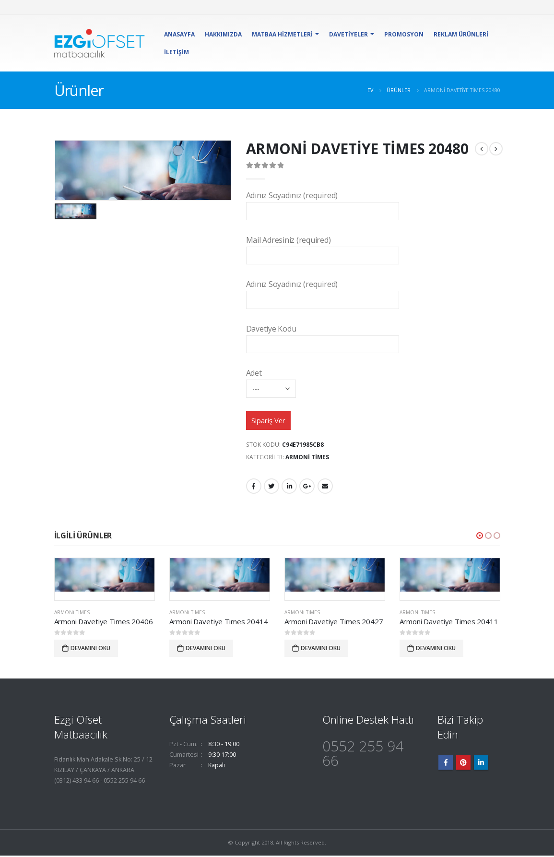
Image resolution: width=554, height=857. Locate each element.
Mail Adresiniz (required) (322, 247)
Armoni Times (307, 457)
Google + (307, 487)
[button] (479, 536)
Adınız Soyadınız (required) (322, 202)
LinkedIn (289, 487)
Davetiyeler (348, 34)
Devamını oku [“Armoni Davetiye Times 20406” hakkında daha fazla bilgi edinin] (90, 649)
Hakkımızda (223, 34)
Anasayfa (179, 34)
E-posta (325, 487)
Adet (271, 380)
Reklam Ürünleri (461, 34)
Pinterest (463, 764)
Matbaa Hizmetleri (282, 34)
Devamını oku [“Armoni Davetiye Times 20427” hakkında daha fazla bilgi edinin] (321, 649)
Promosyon (404, 34)
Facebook (253, 487)
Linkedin (481, 764)
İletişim (176, 52)
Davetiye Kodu (322, 336)
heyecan (271, 487)
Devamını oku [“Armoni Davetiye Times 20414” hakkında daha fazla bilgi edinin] (205, 649)
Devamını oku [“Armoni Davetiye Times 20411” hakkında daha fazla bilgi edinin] (436, 649)
